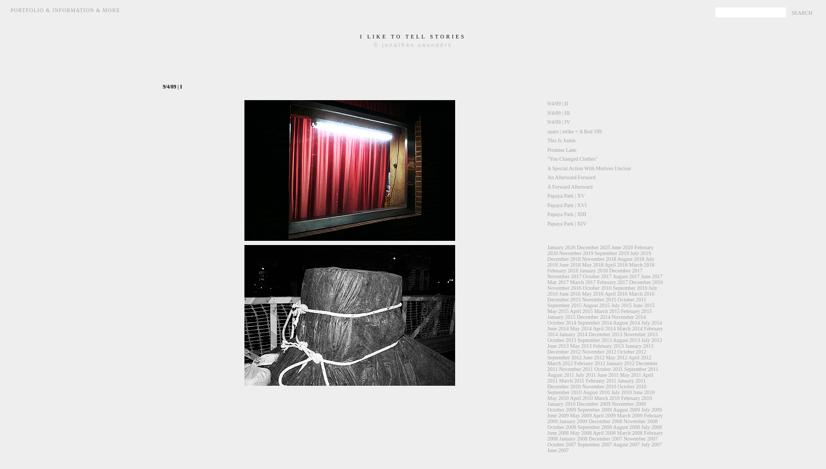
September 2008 (594, 427)
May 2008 (581, 433)
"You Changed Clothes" (572, 159)
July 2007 (651, 444)
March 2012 (560, 363)
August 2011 (560, 375)
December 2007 (606, 439)
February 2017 (612, 282)
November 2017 (564, 276)
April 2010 (581, 398)
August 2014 (626, 323)
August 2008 (626, 427)
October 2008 (561, 427)
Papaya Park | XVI (566, 205)
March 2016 (642, 294)
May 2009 (581, 415)
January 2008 (573, 439)
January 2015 (561, 317)
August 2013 (626, 340)
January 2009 (573, 421)
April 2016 (616, 294)
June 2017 (652, 276)
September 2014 (594, 323)
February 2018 (562, 270)
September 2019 (612, 253)
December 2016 (646, 282)
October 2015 (631, 299)
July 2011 (586, 375)
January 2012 (620, 363)
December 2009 (594, 404)
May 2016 (593, 294)
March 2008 (630, 433)
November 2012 (599, 352)
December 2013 (606, 334)
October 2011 (608, 369)
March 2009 (630, 415)
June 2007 (558, 450)
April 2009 (604, 415)
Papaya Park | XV (566, 196)
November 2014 (629, 317)
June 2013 (558, 346)
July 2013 (651, 340)
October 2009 (561, 410)
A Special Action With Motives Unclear (589, 168)
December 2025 (594, 247)
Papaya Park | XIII (566, 214)
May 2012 (616, 357)
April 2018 (616, 265)
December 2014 (594, 317)
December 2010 (564, 386)
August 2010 (596, 392)
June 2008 (558, 433)
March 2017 (583, 282)
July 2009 (651, 410)
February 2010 (636, 398)
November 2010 (599, 386)
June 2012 (594, 357)
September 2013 (594, 340)
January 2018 (593, 270)
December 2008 (606, 421)
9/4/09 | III (558, 113)
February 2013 (608, 346)
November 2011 (576, 369)
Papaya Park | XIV (566, 224)
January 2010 (561, 404)
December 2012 (564, 352)
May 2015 (558, 311)
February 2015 (636, 311)
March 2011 (571, 381)
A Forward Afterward (570, 187)
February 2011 (601, 381)
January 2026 (561, 247)
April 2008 (604, 433)
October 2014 (561, 323)
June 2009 (558, 415)
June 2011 (607, 375)
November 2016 (564, 288)
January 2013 (639, 346)
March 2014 (630, 328)
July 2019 (640, 253)
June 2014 (558, 328)
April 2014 (604, 328)
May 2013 (581, 346)
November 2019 (576, 253)
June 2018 (570, 265)
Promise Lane (561, 150)
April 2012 (640, 357)
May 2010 (558, 398)
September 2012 (564, 357)
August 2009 (626, 410)
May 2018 (593, 265)
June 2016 (570, 294)
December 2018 (564, 259)
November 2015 (599, 299)
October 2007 (561, 444)
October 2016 (597, 288)
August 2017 (626, 276)
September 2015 (564, 305)
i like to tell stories (413, 37)
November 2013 (641, 334)
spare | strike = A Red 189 (574, 131)
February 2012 (589, 363)
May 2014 (581, 328)
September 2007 (594, 444)
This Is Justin (561, 140)
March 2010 (607, 398)
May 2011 (630, 375)
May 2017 (558, 282)
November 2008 (641, 421)
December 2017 (626, 270)
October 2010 (631, 386)
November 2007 (641, 439)
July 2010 (621, 392)
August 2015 (596, 305)
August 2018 (630, 259)
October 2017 (597, 276)
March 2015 (607, 311)
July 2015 (621, 305)
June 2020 (622, 247)
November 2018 (599, 259)
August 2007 (626, 444)
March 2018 (642, 265)
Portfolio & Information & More (65, 10)
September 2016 (630, 288)
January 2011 (632, 381)
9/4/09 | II (557, 103)
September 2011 (641, 369)
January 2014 (573, 334)
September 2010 (564, 392)
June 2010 (644, 392)
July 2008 (651, 427)
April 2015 (581, 311)
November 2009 (629, 404)
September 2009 (594, 410)
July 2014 (651, 323)
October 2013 (561, 340)
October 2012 (631, 352)
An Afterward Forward (571, 177)
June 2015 (644, 305)
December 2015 (564, 299)
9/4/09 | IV (558, 122)
